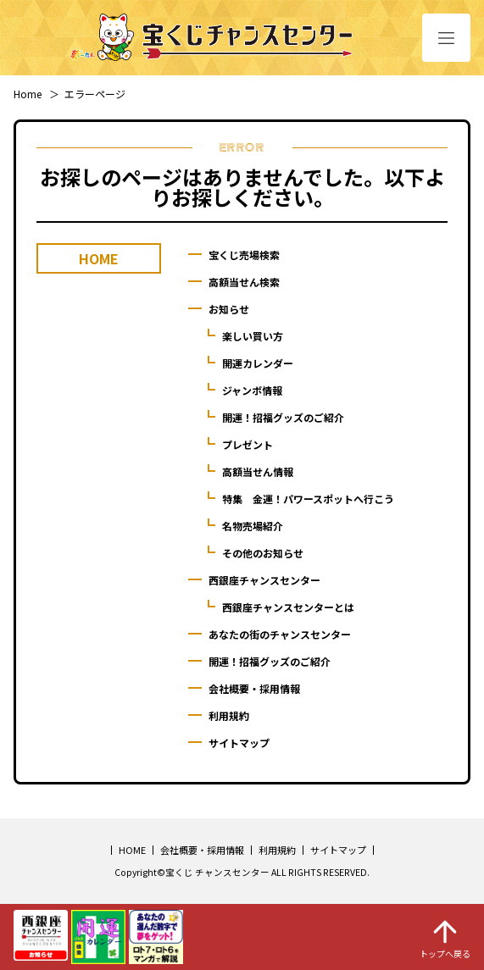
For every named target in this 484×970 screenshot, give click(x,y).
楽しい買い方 (252, 336)
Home (28, 93)
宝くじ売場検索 (244, 254)
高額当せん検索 (244, 281)
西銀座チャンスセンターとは (288, 607)
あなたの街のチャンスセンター (280, 634)
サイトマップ (239, 742)
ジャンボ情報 (252, 390)
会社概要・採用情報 (254, 688)
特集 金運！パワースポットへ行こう (308, 498)
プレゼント (247, 444)
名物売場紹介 (252, 525)
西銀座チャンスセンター (264, 580)
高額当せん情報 (257, 471)
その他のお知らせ (262, 553)
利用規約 (229, 715)
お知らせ (229, 309)
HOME (132, 849)
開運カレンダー (257, 363)
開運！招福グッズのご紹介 (283, 417)
